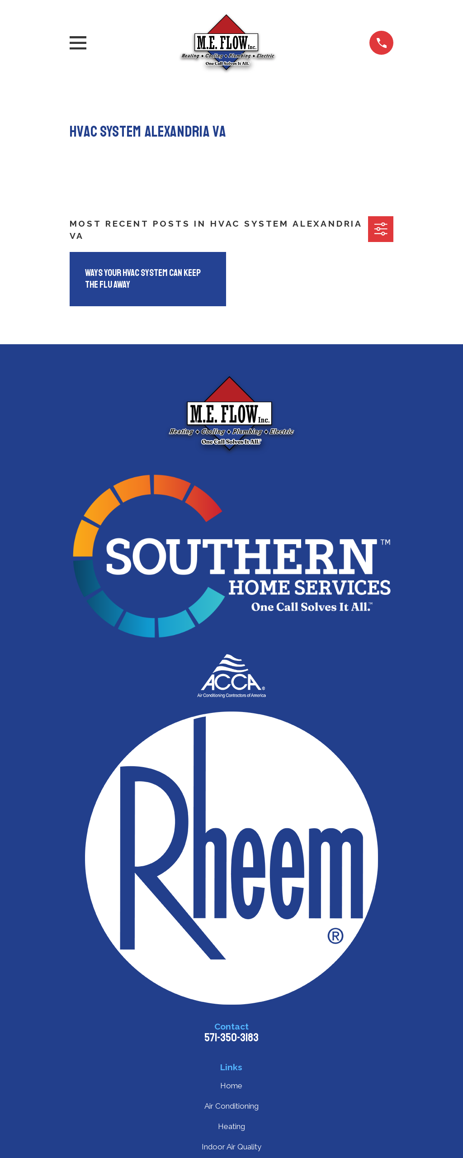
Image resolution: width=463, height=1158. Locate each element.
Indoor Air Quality (231, 1146)
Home (231, 1085)
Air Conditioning (231, 1106)
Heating (231, 1126)
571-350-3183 (231, 1037)
